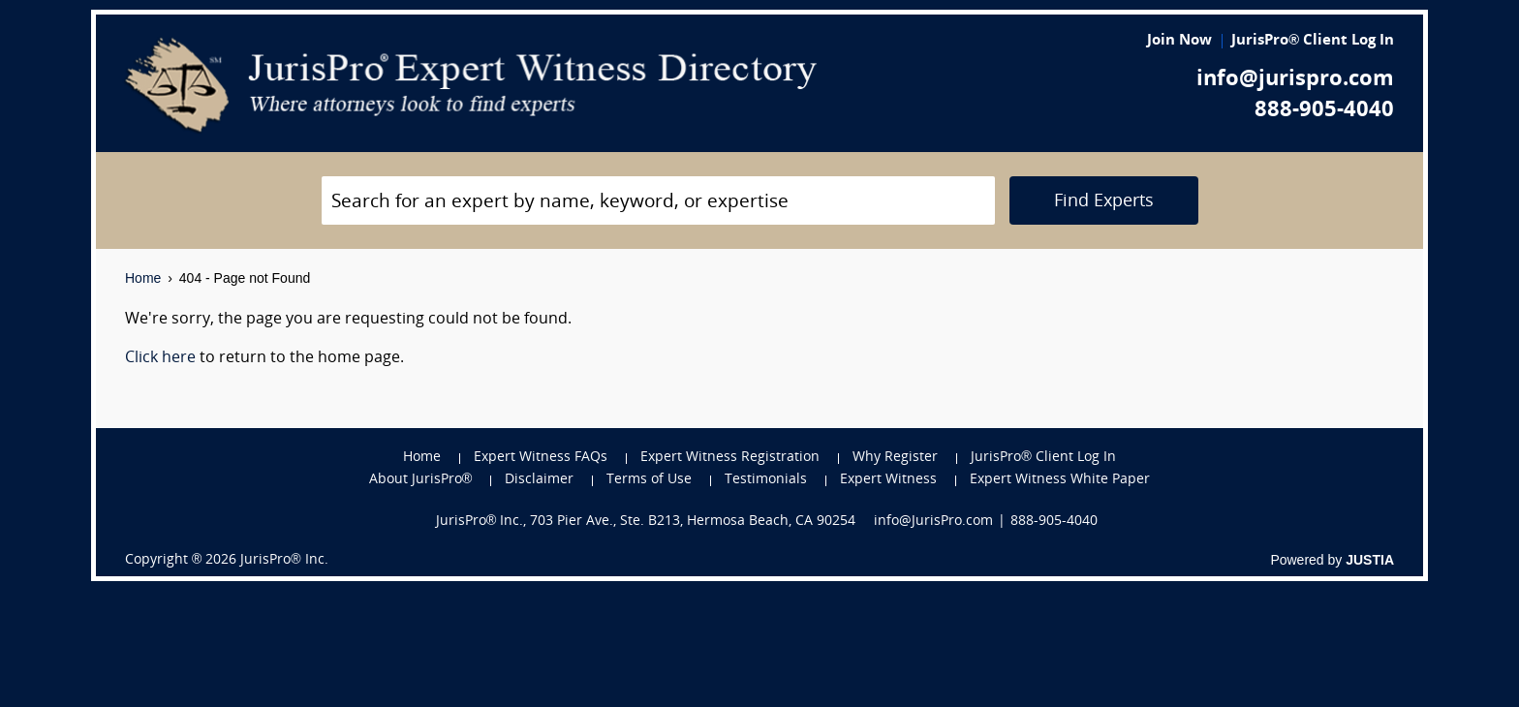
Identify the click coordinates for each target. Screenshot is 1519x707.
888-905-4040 (1324, 111)
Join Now (1179, 41)
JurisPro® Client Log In (1312, 41)
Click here (160, 358)
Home (143, 278)
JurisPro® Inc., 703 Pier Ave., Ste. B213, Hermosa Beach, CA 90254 (646, 521)
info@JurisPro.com (933, 521)
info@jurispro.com (1295, 80)
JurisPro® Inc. (283, 560)
